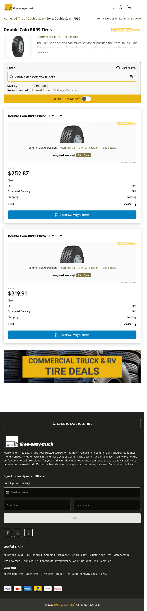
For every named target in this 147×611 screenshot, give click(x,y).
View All (103, 573)
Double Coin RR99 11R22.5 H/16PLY (35, 116)
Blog (88, 561)
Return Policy (78, 555)
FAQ (20, 555)
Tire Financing (33, 555)
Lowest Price (41, 90)
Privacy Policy (63, 561)
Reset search (126, 68)
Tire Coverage (12, 561)
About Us (78, 561)
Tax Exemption (102, 561)
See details (109, 147)
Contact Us (46, 561)
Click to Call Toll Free (74, 424)
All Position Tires (13, 573)
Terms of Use (30, 561)
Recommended (17, 90)
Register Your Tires (100, 555)
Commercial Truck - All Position (58, 37)
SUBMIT (72, 518)
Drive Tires (47, 573)
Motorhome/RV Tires (84, 573)
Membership (121, 555)
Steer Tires (32, 573)
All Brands (10, 555)
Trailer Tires (63, 573)
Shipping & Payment (56, 555)
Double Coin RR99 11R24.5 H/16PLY (35, 243)
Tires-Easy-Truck (64, 605)
